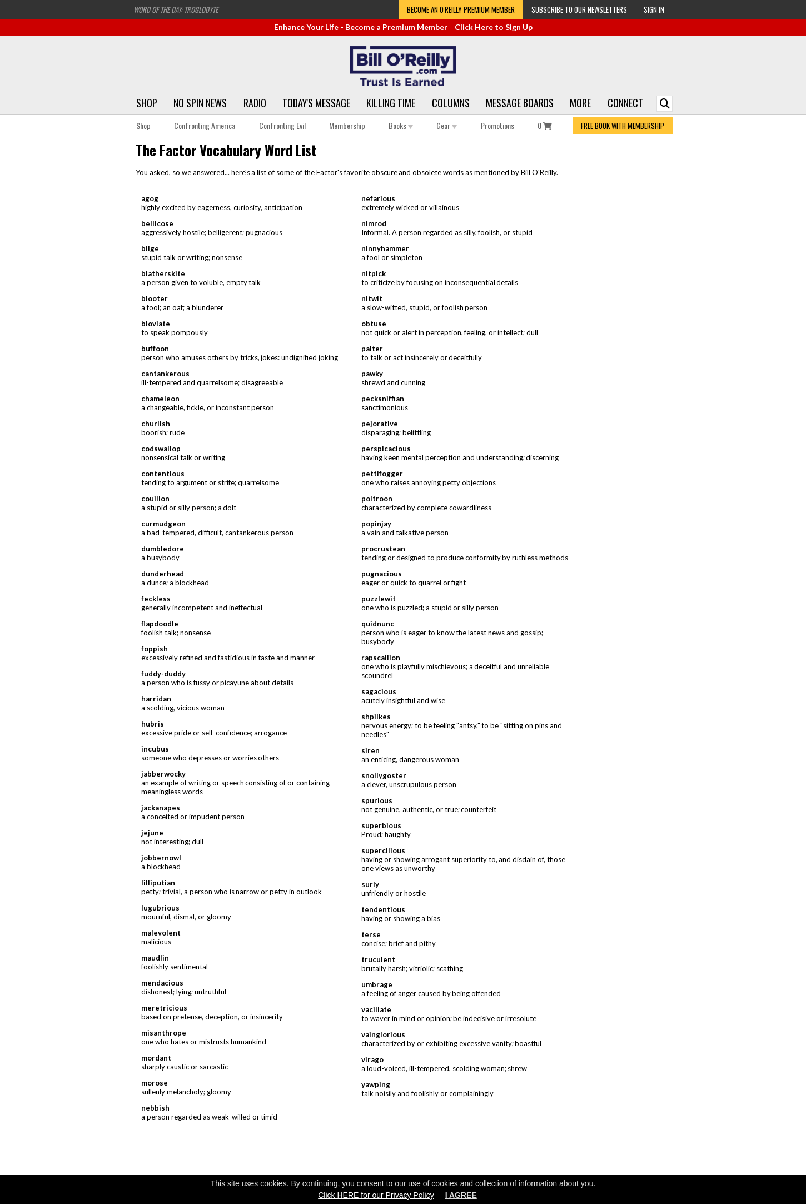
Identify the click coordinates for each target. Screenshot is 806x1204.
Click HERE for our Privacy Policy (376, 1195)
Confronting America (204, 125)
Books (401, 125)
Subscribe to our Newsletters (579, 9)
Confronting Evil (282, 125)
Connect (625, 103)
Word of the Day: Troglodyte (175, 9)
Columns (451, 103)
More (580, 103)
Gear (446, 125)
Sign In (654, 9)
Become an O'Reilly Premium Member (461, 9)
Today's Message (316, 103)
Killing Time (390, 103)
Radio (254, 103)
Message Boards (520, 103)
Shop (146, 103)
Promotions (497, 125)
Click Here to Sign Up (494, 27)
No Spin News (200, 103)
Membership (347, 125)
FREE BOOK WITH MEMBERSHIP (622, 125)
